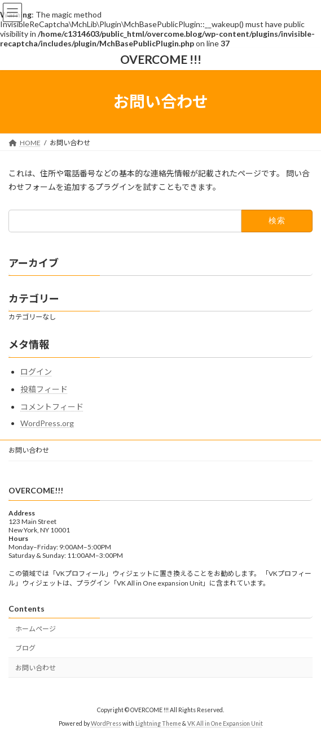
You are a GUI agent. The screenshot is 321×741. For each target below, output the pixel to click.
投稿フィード (44, 389)
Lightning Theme (158, 723)
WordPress (106, 723)
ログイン (36, 371)
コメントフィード (51, 406)
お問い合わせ (28, 450)
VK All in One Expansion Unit (225, 723)
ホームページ (35, 629)
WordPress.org (47, 423)
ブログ (25, 648)
